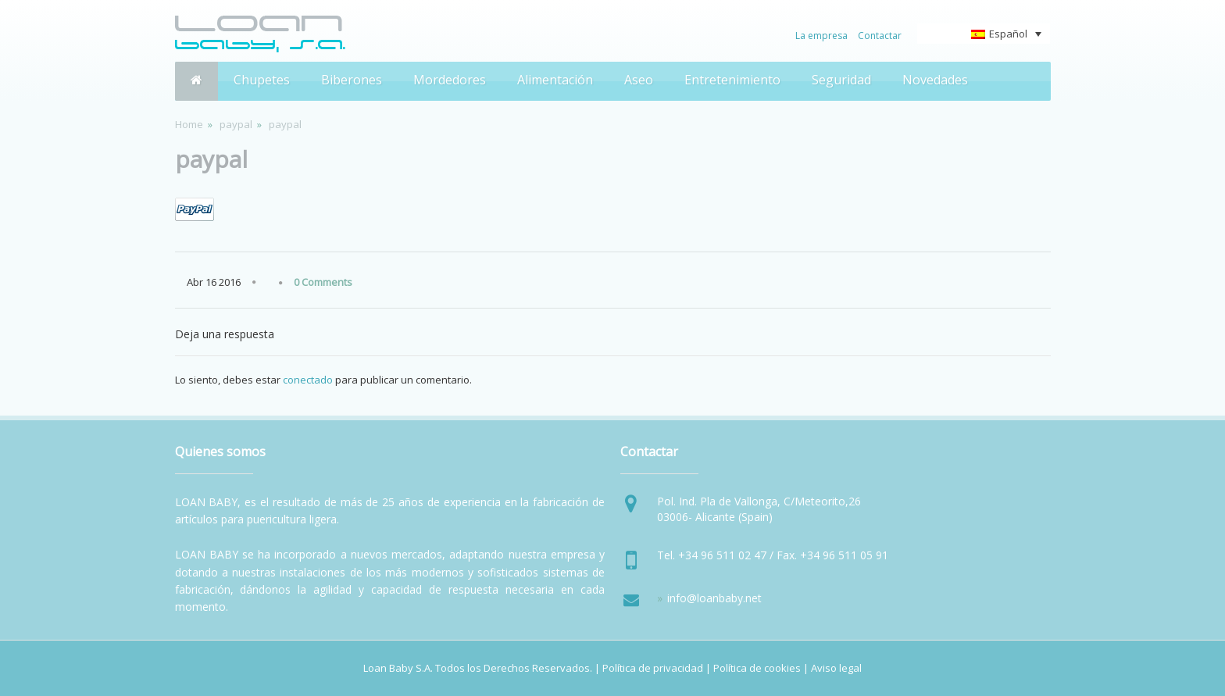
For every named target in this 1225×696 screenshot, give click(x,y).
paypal (236, 124)
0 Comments (323, 282)
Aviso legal (836, 668)
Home (189, 124)
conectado (308, 380)
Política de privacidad (652, 668)
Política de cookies (757, 668)
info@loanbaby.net (714, 598)
